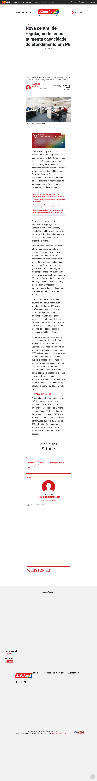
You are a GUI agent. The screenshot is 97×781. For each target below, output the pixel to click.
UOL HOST (29, 2)
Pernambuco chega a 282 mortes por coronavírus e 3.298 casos (49, 201)
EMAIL (92, 2)
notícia (31, 463)
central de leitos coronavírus (52, 463)
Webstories (38, 570)
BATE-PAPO (83, 2)
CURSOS (44, 2)
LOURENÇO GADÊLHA (49, 497)
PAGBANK (37, 2)
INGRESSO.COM (19, 2)
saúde (30, 468)
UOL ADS (51, 2)
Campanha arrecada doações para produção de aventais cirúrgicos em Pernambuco (47, 206)
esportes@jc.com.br (49, 500)
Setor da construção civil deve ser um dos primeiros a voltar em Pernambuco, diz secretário (48, 195)
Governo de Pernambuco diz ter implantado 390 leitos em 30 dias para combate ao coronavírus (48, 211)
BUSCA (74, 2)
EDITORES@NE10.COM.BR (60, 733)
